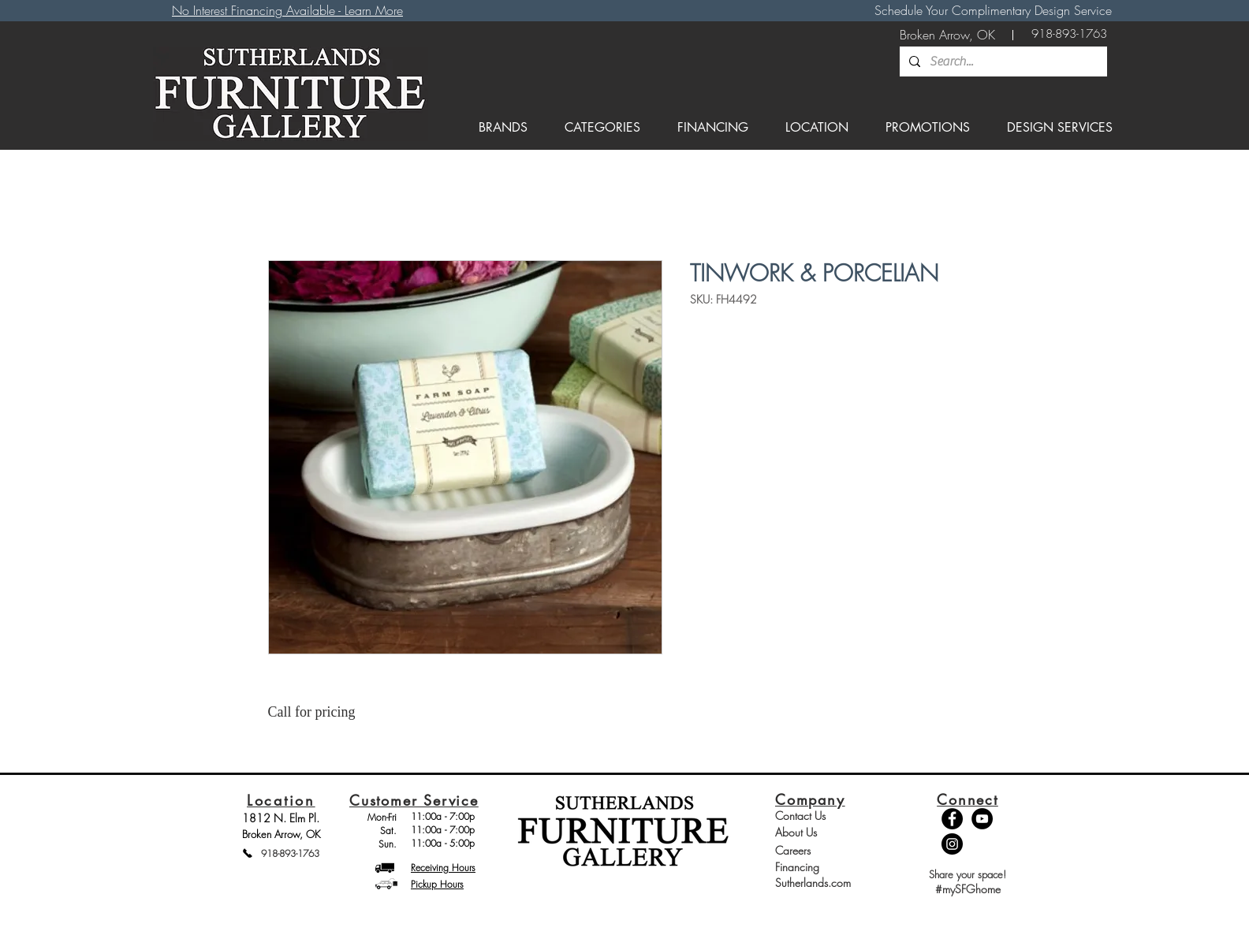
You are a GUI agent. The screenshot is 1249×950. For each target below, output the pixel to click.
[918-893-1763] (1069, 34)
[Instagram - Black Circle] (952, 844)
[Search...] (1002, 61)
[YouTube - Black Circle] (982, 818)
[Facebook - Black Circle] (952, 818)
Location (281, 800)
